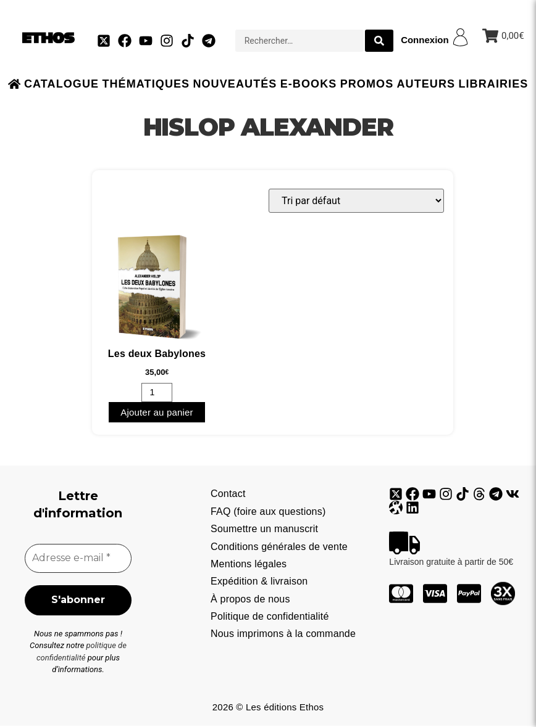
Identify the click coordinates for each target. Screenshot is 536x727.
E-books (308, 83)
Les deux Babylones (157, 353)
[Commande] (356, 201)
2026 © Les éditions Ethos (268, 708)
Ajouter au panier (156, 412)
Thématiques (146, 83)
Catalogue (61, 83)
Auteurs (425, 83)
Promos (367, 83)
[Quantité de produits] (156, 392)
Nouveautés (235, 83)
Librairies (493, 83)
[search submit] (379, 41)
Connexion (425, 40)
